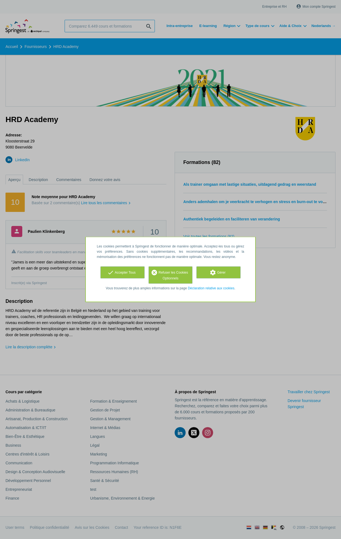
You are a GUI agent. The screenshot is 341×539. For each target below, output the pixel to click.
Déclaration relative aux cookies (211, 288)
